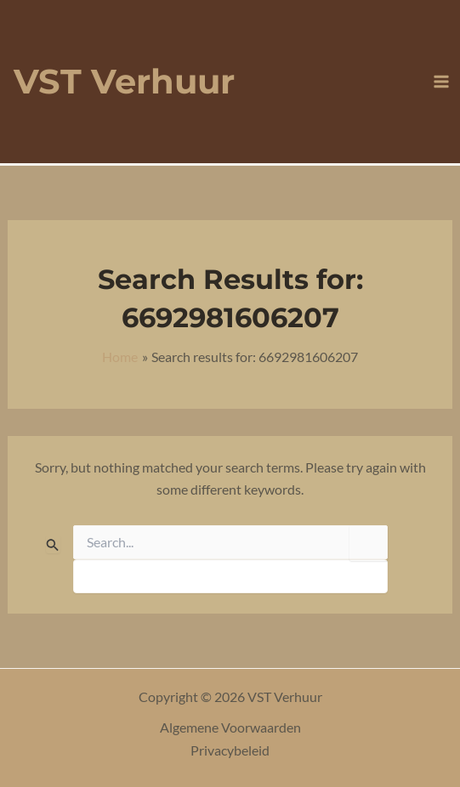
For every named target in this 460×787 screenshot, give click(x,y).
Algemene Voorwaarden (230, 727)
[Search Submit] (53, 544)
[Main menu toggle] (441, 81)
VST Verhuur (124, 81)
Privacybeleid (230, 750)
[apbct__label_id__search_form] (230, 576)
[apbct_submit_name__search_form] (368, 543)
